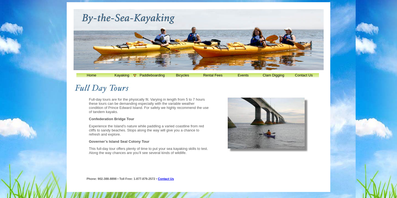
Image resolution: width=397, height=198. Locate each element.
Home (91, 75)
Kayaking (125, 75)
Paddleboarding (152, 75)
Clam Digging (273, 75)
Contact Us (304, 75)
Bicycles (182, 75)
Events (243, 75)
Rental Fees (212, 75)
